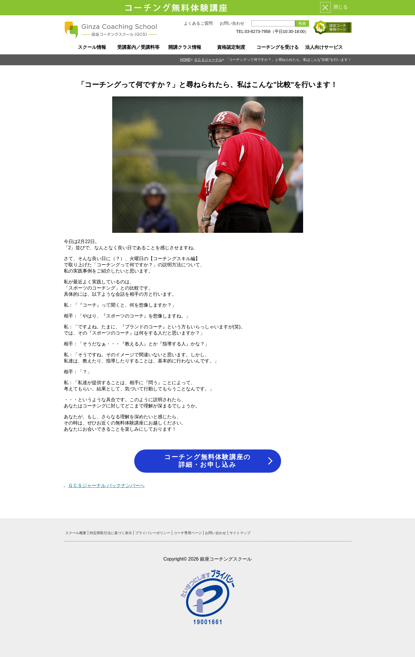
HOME (185, 60)
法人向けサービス (324, 47)
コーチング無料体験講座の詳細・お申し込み (207, 460)
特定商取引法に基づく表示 (111, 533)
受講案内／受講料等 (138, 47)
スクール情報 (92, 47)
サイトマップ (240, 533)
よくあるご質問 (198, 23)
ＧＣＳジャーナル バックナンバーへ (106, 485)
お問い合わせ (232, 23)
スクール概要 (75, 533)
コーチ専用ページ (188, 533)
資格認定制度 (231, 47)
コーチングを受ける (277, 47)
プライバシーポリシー (152, 533)
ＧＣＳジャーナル (208, 60)
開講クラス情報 (184, 47)
